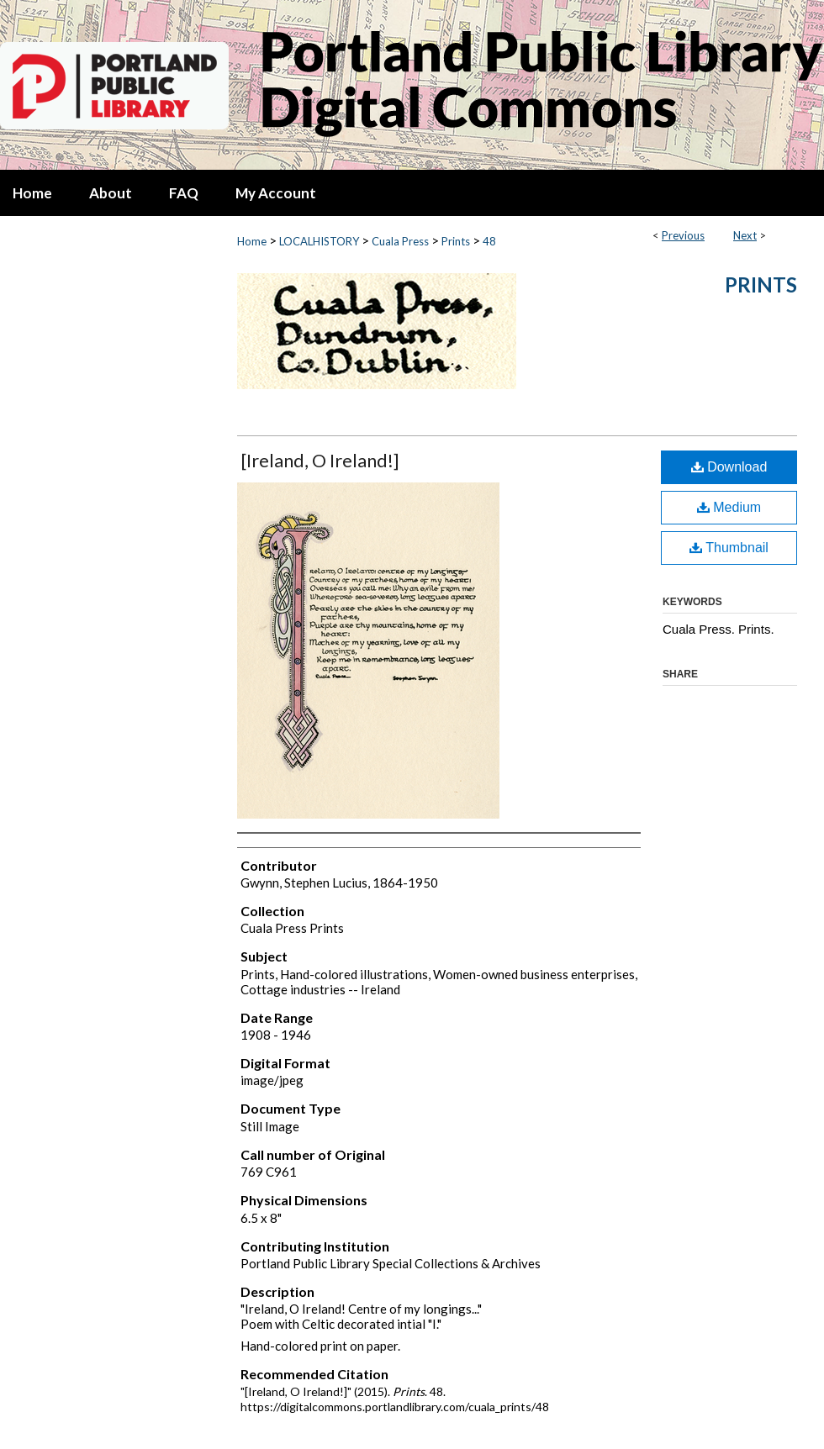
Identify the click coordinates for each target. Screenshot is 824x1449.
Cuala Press (400, 241)
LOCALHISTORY (319, 241)
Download (729, 467)
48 (489, 241)
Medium (729, 507)
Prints (455, 241)
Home (252, 241)
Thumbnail (729, 547)
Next (745, 235)
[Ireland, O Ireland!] (319, 460)
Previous (683, 235)
